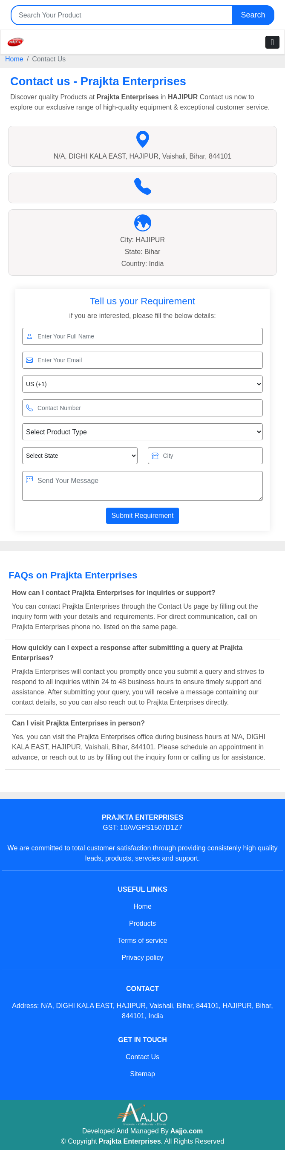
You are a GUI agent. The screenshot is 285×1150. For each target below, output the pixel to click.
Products (142, 923)
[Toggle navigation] (272, 42)
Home (14, 59)
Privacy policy (143, 957)
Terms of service (142, 940)
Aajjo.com (186, 1131)
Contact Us (142, 1056)
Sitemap (142, 1074)
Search (253, 15)
